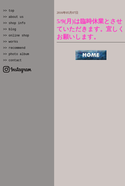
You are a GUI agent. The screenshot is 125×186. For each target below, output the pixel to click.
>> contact (12, 60)
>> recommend (14, 48)
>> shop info (14, 23)
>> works (10, 42)
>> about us (13, 17)
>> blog (9, 29)
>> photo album (16, 54)
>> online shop (16, 35)
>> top (8, 11)
